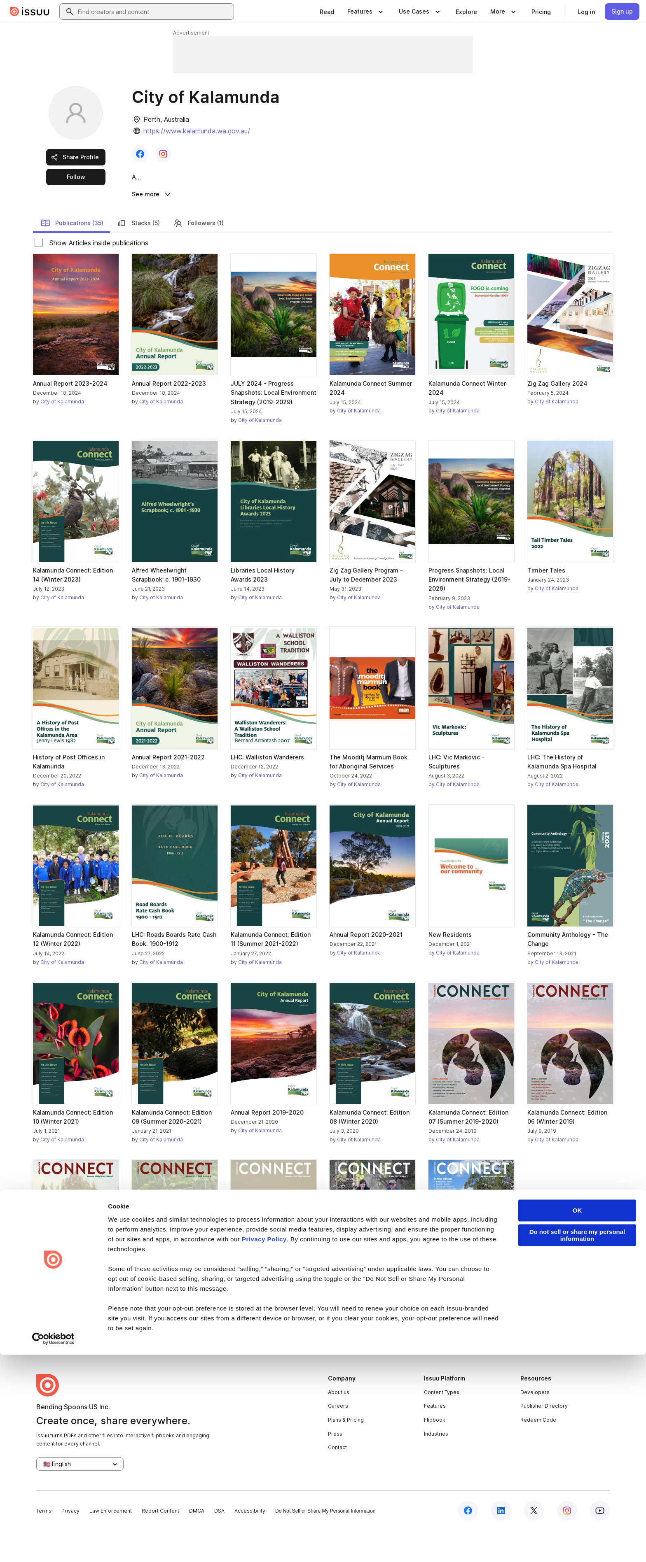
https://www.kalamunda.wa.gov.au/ (196, 131)
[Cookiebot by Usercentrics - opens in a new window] (53, 1546)
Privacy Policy (264, 1446)
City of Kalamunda (62, 433)
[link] (327, 11)
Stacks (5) (138, 254)
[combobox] (154, 11)
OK (577, 1417)
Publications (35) (71, 254)
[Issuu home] (30, 11)
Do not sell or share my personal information (577, 1443)
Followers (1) (198, 254)
